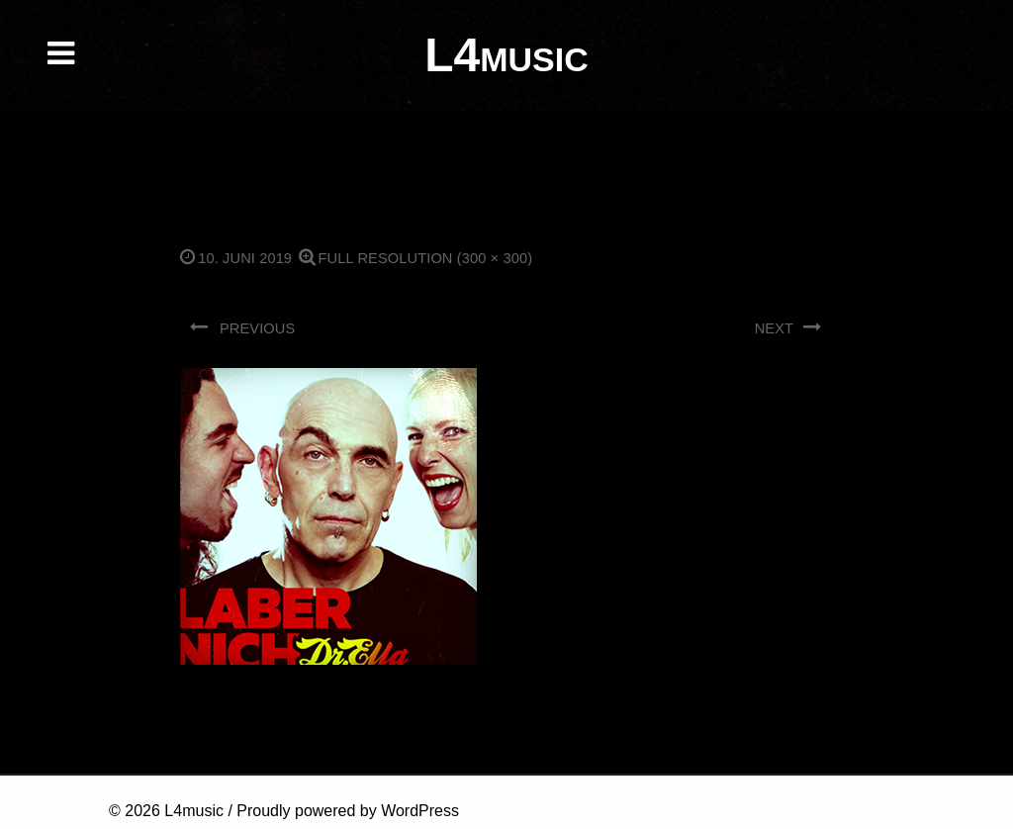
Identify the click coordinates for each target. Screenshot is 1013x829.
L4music (194, 810)
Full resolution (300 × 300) (415, 258)
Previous (242, 327)
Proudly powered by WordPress (347, 810)
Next (789, 327)
